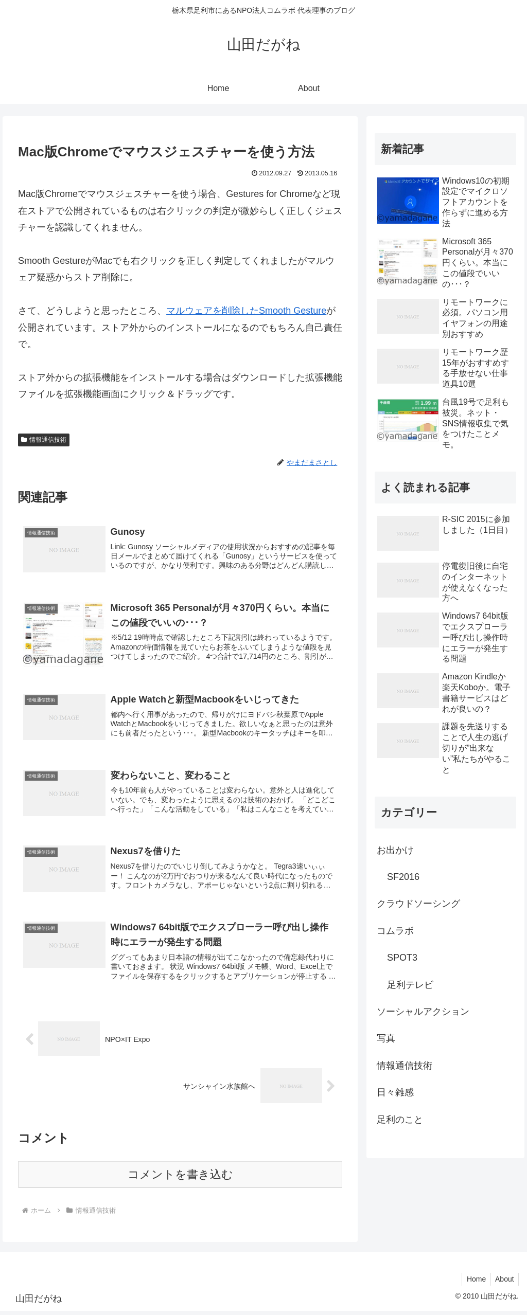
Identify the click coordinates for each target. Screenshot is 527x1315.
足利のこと (400, 1119)
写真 (386, 1038)
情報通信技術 (43, 439)
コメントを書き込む (180, 1178)
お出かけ (395, 850)
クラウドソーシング (418, 903)
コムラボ (395, 931)
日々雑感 (395, 1092)
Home (473, 1283)
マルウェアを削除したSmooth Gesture (246, 310)
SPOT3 (402, 957)
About (503, 1283)
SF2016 (403, 877)
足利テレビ (410, 985)
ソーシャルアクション (423, 1011)
